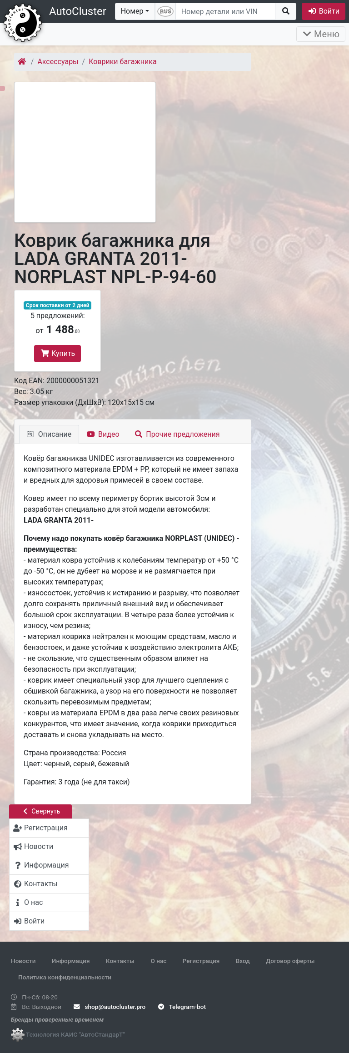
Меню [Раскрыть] (320, 34)
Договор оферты (290, 960)
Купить (57, 353)
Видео (103, 434)
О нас (158, 960)
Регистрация (201, 960)
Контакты (120, 960)
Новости (23, 960)
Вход (243, 960)
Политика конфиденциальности (64, 977)
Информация (71, 960)
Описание (49, 434)
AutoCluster (77, 11)
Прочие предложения (177, 434)
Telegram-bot (182, 1006)
